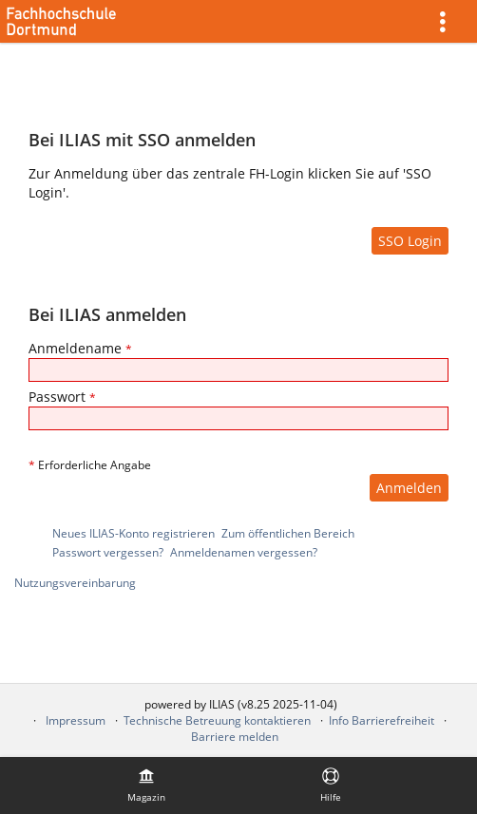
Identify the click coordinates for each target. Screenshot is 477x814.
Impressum (75, 720)
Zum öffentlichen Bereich (287, 533)
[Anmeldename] (238, 370)
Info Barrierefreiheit (381, 720)
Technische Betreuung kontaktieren (217, 720)
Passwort (62, 397)
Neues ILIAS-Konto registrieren (133, 533)
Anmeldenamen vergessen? (243, 552)
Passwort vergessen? (107, 552)
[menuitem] (449, 21)
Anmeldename (80, 348)
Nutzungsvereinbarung (75, 583)
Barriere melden (234, 737)
